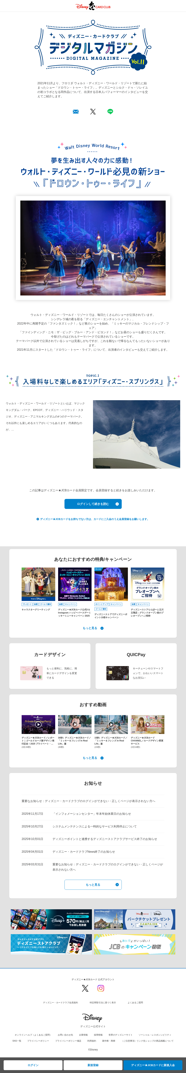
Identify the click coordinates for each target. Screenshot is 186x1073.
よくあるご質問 (135, 1002)
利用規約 (91, 1041)
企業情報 (83, 1035)
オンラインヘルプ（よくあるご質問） (33, 1035)
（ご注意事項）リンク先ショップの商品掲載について (147, 1041)
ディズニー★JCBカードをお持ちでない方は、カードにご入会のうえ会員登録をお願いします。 (94, 519)
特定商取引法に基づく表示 (103, 1002)
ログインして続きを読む (93, 503)
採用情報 (98, 1035)
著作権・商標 (108, 1041)
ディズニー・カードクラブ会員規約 (60, 1002)
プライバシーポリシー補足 (68, 1041)
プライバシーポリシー (38, 1041)
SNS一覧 (16, 1041)
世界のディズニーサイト (121, 1035)
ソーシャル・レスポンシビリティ (155, 1035)
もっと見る (90, 628)
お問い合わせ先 (65, 1035)
